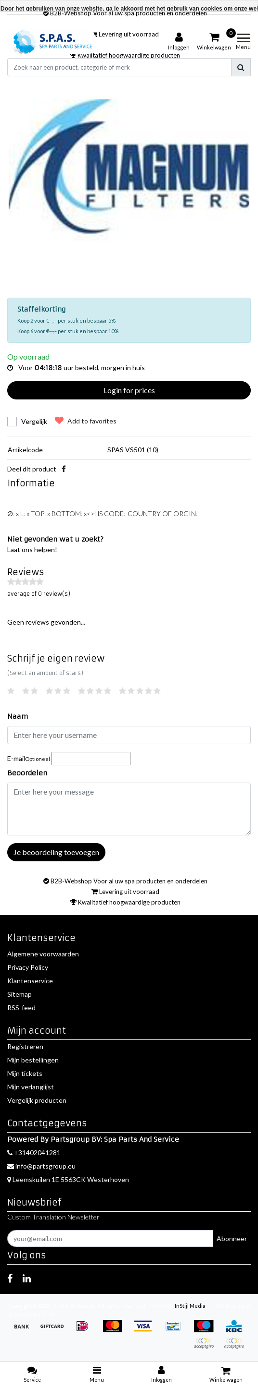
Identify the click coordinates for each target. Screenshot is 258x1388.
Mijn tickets (24, 1073)
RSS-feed (21, 1007)
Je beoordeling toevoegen (56, 852)
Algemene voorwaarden (43, 954)
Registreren (25, 1046)
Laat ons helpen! (32, 549)
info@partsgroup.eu (41, 1166)
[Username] (129, 735)
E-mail (28, 758)
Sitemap (19, 994)
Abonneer (232, 1238)
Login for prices (129, 390)
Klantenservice (30, 981)
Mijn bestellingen (33, 1060)
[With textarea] (129, 809)
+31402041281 (34, 1152)
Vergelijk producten (36, 1100)
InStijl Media (190, 1306)
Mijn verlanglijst (30, 1087)
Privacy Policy (27, 967)
